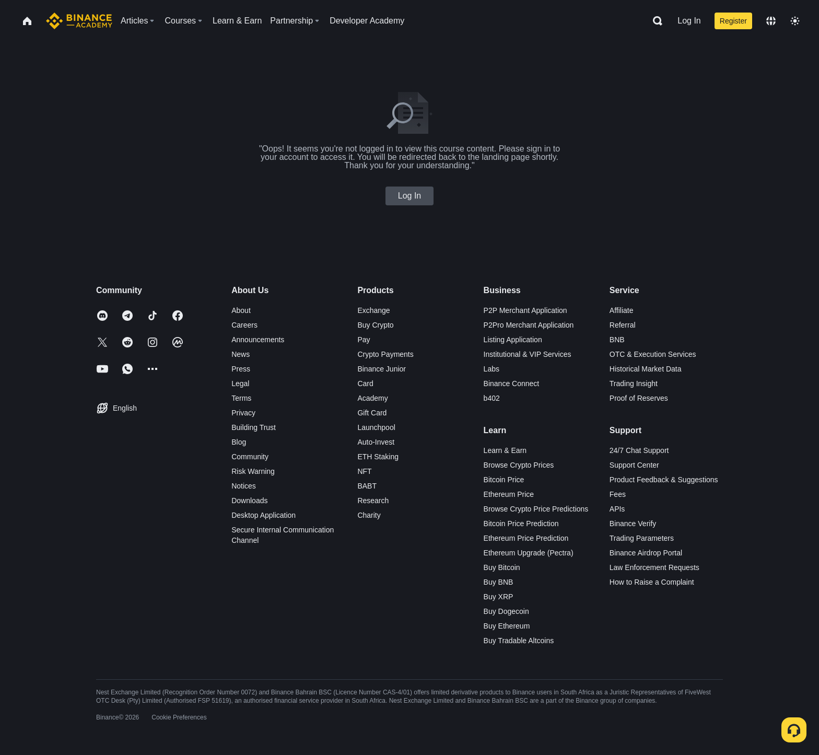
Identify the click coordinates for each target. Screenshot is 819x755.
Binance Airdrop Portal (646, 553)
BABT (367, 486)
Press (240, 369)
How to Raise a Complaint (652, 582)
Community (249, 456)
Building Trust (253, 427)
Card (365, 383)
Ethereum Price (509, 494)
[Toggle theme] (794, 20)
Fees (618, 494)
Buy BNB (498, 582)
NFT (364, 471)
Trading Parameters (642, 538)
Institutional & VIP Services (527, 354)
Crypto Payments (385, 354)
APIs (617, 509)
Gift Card (372, 413)
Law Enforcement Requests (654, 567)
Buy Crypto (375, 325)
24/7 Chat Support (639, 450)
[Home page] (79, 21)
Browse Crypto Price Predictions (536, 509)
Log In (688, 20)
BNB (617, 339)
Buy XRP (498, 597)
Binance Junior (381, 369)
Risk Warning (253, 471)
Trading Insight (634, 383)
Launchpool (376, 427)
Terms (241, 398)
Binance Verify (633, 523)
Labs (491, 369)
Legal (240, 383)
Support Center (634, 465)
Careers (244, 325)
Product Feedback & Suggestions (664, 479)
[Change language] (770, 20)
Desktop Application (263, 515)
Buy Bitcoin (502, 567)
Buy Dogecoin (506, 611)
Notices (243, 486)
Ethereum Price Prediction (526, 538)
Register (733, 21)
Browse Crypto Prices (519, 465)
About (241, 310)
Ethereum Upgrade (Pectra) (529, 553)
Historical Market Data (646, 369)
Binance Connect (512, 383)
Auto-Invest (375, 442)
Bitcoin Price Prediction (521, 523)
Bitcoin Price (504, 479)
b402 (492, 398)
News (240, 354)
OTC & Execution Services (653, 354)
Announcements (257, 339)
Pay (363, 339)
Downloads (249, 500)
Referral (623, 325)
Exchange (373, 310)
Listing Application (513, 339)
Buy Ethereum (507, 626)
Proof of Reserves (639, 398)
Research (373, 500)
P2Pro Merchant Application (529, 325)
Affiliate (622, 310)
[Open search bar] (654, 20)
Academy (372, 398)
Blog (238, 442)
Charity (368, 515)
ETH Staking (378, 456)
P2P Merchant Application (525, 310)
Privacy (243, 413)
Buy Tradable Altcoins (519, 640)
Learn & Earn (505, 450)
